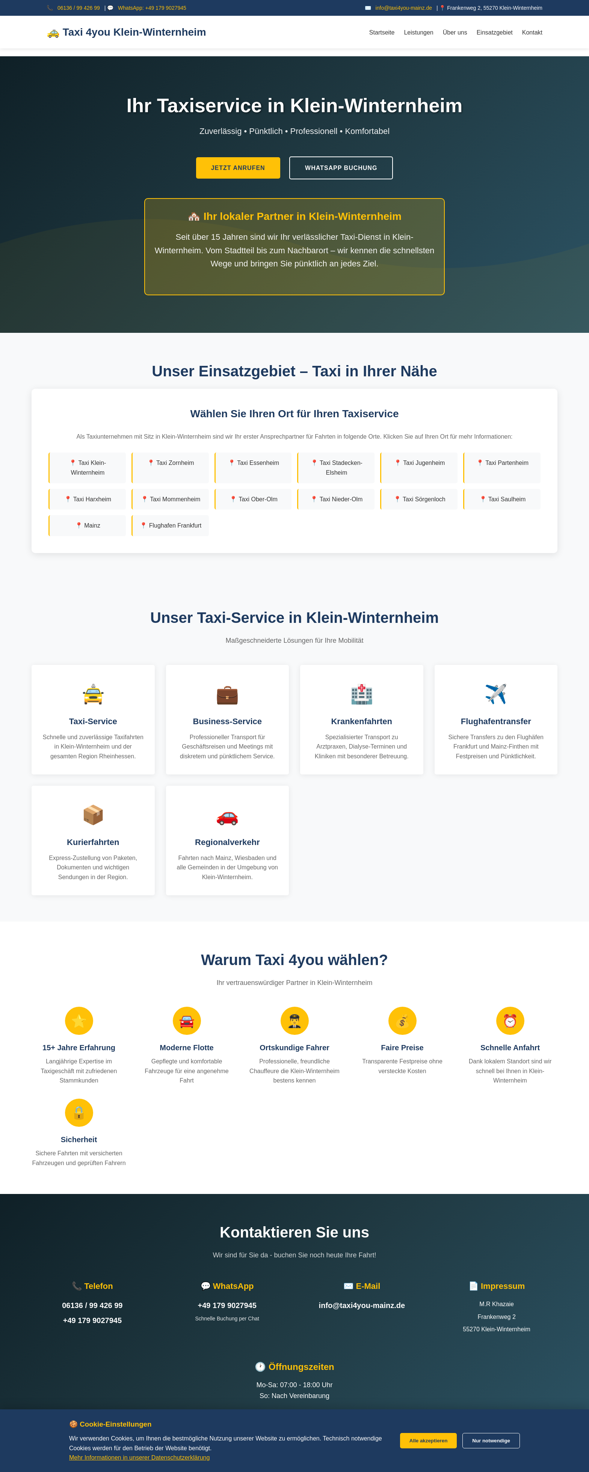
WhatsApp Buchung (341, 164)
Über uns (455, 32)
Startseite (382, 32)
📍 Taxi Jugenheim (419, 456)
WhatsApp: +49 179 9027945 (152, 8)
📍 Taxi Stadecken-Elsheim (336, 461)
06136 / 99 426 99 (78, 8)
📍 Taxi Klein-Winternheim (87, 461)
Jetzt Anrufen (238, 164)
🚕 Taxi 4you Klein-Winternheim (126, 32)
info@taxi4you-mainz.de (404, 8)
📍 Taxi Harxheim (88, 492)
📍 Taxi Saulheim (502, 492)
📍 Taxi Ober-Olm (253, 492)
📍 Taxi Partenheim (502, 456)
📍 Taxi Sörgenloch (420, 492)
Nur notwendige (491, 1440)
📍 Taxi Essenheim (253, 456)
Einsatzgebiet (495, 32)
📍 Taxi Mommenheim (170, 492)
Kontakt (532, 32)
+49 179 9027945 (92, 1314)
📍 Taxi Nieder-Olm (336, 492)
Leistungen (418, 32)
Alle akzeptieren (428, 1440)
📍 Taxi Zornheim (170, 456)
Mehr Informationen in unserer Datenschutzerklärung (139, 1457)
